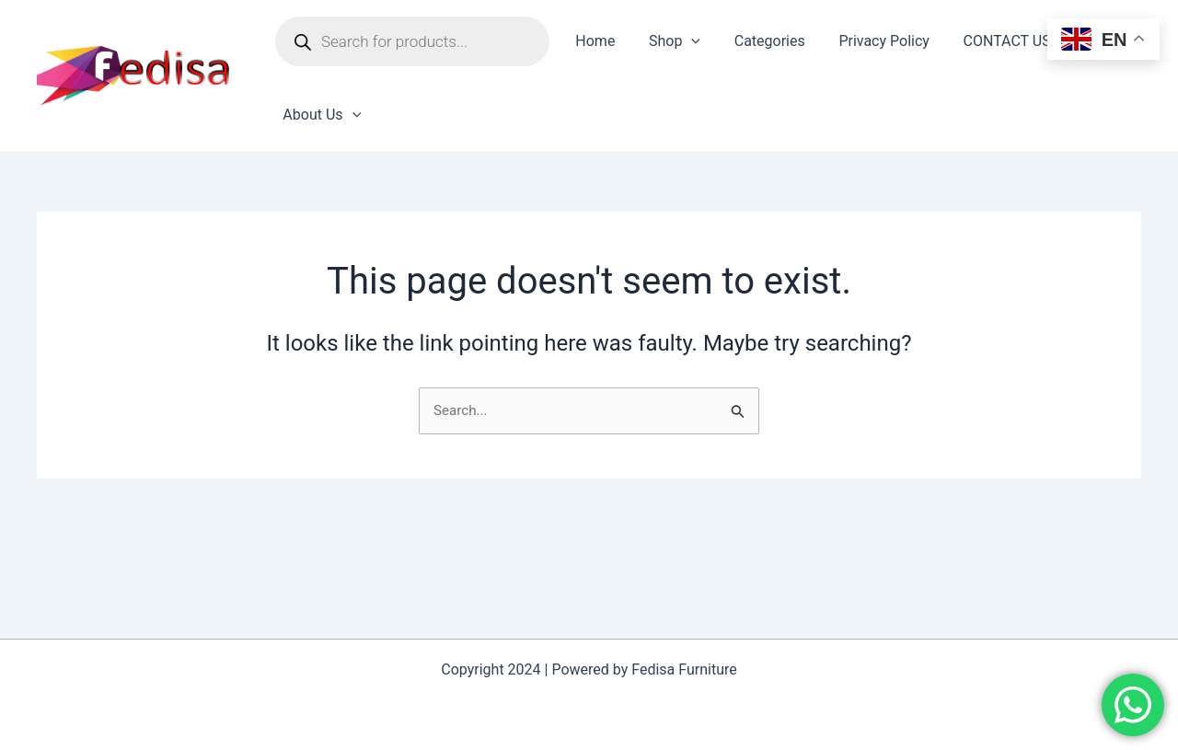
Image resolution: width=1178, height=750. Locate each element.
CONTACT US (988, 41)
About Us (320, 115)
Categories (758, 41)
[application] (685, 41)
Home (593, 41)
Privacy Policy (869, 41)
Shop (668, 41)
